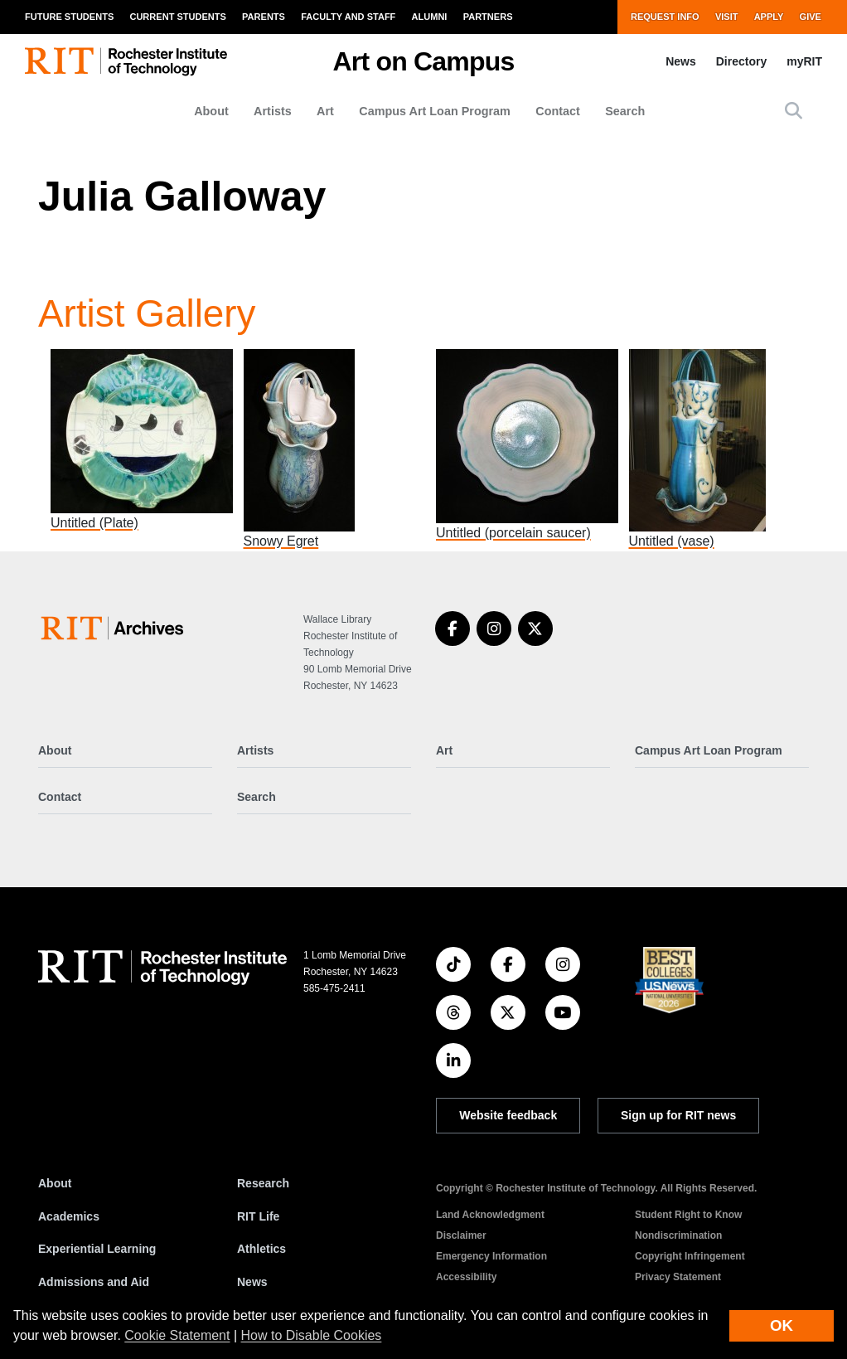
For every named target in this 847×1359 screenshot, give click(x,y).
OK (781, 1325)
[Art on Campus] (115, 628)
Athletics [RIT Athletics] (261, 1248)
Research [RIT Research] (263, 1183)
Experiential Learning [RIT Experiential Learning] (97, 1248)
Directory (741, 61)
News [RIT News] (252, 1282)
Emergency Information (491, 1256)
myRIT (804, 61)
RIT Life (258, 1216)
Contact (557, 111)
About (211, 111)
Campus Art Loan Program (435, 111)
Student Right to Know (688, 1215)
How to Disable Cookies (311, 1335)
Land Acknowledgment (490, 1215)
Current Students (177, 17)
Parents (263, 17)
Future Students (69, 17)
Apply (769, 17)
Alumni (430, 17)
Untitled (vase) (671, 541)
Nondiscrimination (678, 1235)
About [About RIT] (54, 1183)
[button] (793, 110)
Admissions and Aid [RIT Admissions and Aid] (93, 1282)
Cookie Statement (177, 1335)
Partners (488, 17)
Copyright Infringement (690, 1256)
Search (625, 111)
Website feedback (508, 1115)
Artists (273, 111)
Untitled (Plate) (94, 523)
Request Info (665, 17)
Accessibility (466, 1277)
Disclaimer (461, 1235)
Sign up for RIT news (678, 1115)
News (681, 61)
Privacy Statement (678, 1277)
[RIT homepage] (126, 61)
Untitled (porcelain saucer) (513, 533)
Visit (726, 17)
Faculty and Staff (348, 17)
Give (810, 17)
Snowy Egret (281, 541)
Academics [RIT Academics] (68, 1216)
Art (325, 111)
